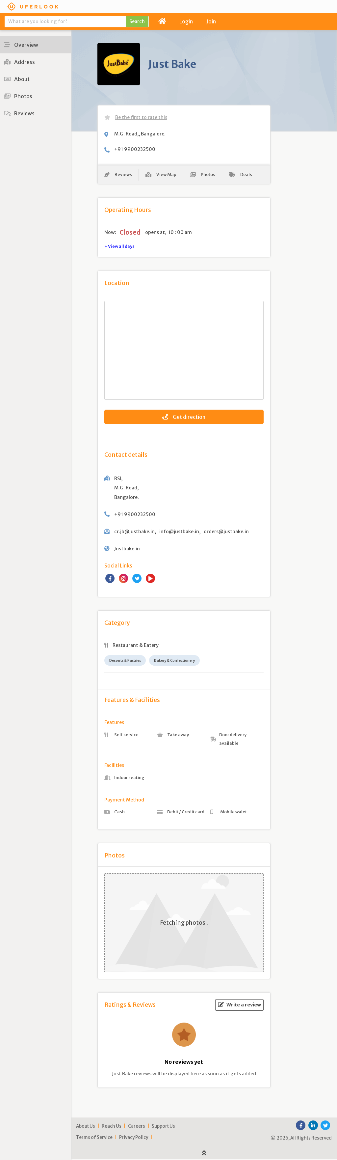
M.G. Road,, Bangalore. (140, 134)
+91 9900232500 (134, 149)
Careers (136, 1127)
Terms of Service (94, 1138)
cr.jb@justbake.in (134, 533)
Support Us (163, 1127)
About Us (85, 1127)
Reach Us (111, 1127)
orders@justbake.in (226, 533)
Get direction (183, 418)
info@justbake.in (179, 533)
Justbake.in (127, 550)
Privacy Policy (133, 1138)
